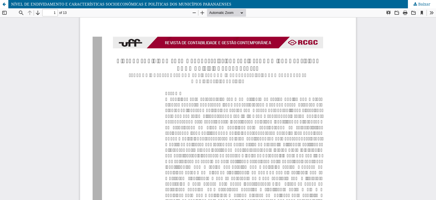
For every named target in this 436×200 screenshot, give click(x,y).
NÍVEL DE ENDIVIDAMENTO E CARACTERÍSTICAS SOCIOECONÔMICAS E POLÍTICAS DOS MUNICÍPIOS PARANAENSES (121, 4)
